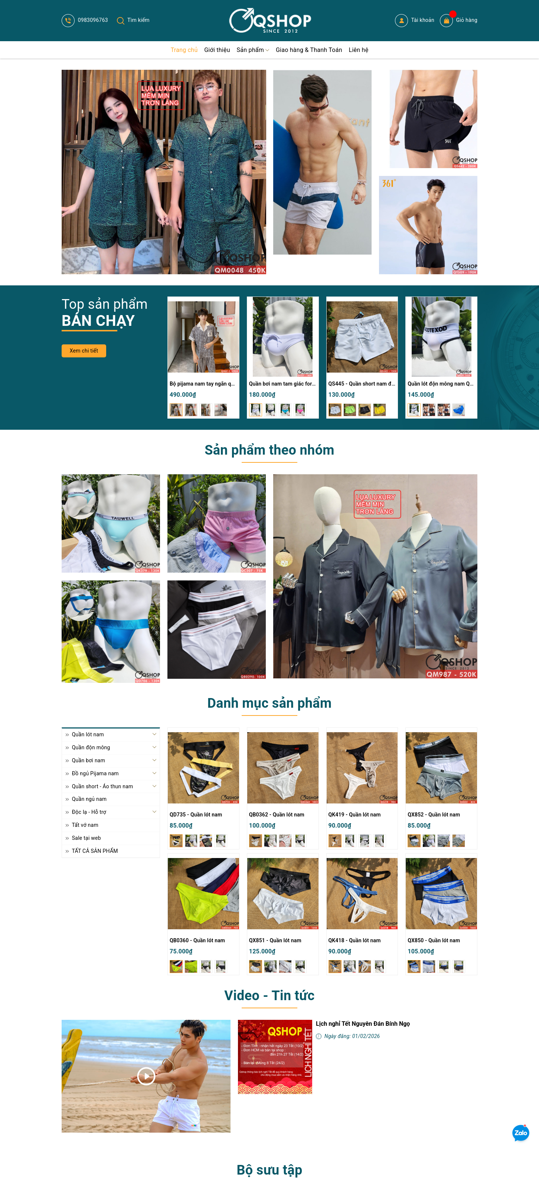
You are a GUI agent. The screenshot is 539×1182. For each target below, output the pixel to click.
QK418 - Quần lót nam (355, 940)
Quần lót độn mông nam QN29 (444, 384)
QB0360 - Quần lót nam (197, 940)
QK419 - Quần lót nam (355, 815)
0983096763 (85, 20)
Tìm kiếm (133, 20)
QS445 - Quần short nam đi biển (367, 384)
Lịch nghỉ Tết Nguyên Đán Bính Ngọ (363, 1023)
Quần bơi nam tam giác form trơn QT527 (297, 384)
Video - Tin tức (269, 995)
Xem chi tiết (84, 351)
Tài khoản (414, 20)
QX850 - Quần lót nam (434, 940)
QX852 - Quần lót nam (434, 815)
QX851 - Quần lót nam (275, 940)
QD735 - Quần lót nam (196, 815)
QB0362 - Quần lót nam (276, 815)
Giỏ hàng (458, 20)
